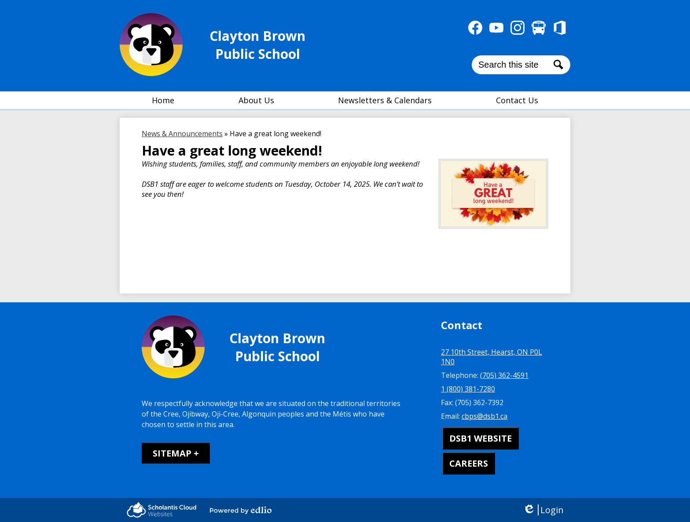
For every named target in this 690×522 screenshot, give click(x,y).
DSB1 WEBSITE (480, 438)
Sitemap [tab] (172, 453)
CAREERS (468, 463)
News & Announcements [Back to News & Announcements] (182, 133)
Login (543, 509)
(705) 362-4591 (504, 375)
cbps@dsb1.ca (484, 416)
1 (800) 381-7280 (468, 389)
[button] (256, 100)
